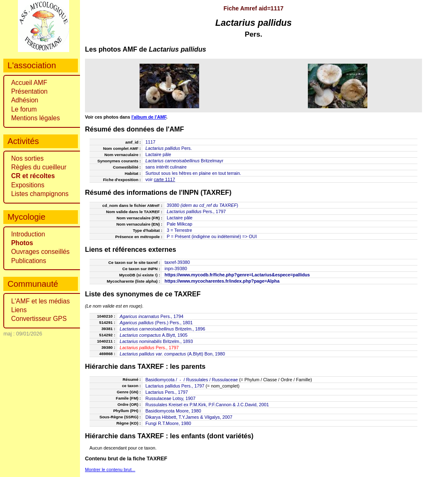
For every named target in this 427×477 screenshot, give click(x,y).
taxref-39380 (177, 262)
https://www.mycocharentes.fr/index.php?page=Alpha (222, 280)
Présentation (29, 91)
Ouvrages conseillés (40, 251)
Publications (28, 260)
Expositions (28, 185)
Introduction (28, 234)
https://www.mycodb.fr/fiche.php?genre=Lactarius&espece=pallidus (237, 274)
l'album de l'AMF (148, 116)
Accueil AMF (29, 82)
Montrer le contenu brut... (110, 469)
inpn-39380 (176, 268)
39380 (173, 205)
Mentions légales (35, 118)
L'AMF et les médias (40, 301)
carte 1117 (164, 179)
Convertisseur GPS (39, 318)
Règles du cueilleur (39, 167)
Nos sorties (27, 158)
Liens (19, 309)
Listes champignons (40, 193)
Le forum (24, 109)
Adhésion (24, 100)
